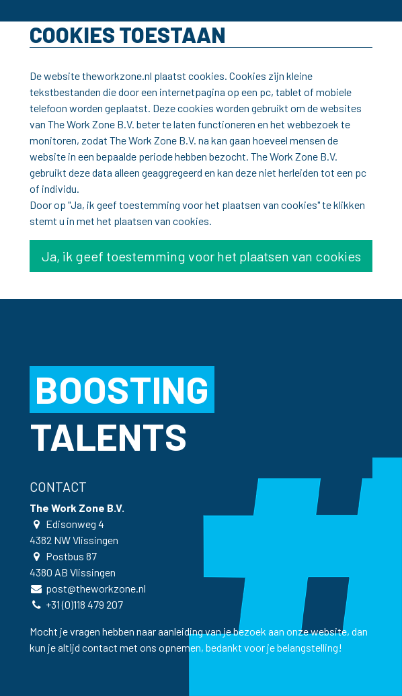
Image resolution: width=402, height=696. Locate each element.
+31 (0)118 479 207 (84, 604)
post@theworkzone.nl (96, 588)
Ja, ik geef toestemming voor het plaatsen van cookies (201, 256)
